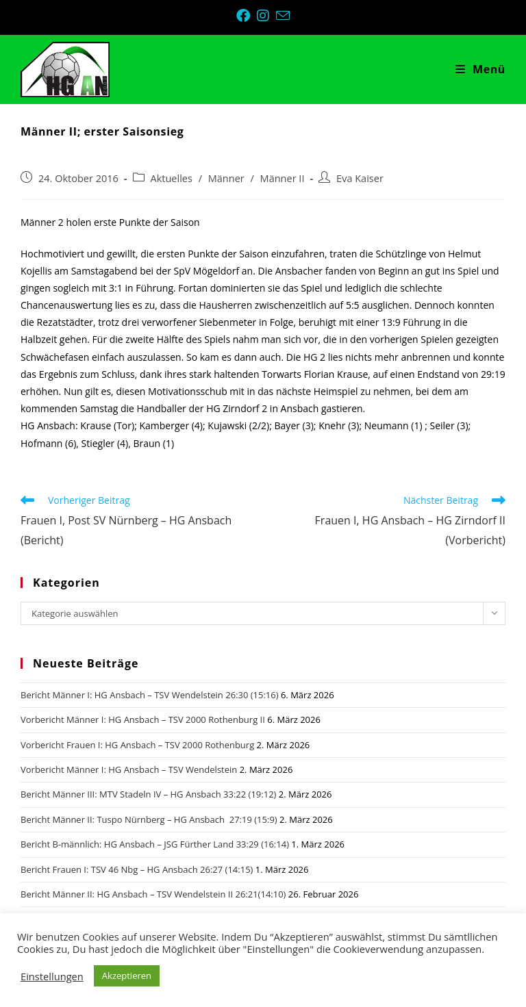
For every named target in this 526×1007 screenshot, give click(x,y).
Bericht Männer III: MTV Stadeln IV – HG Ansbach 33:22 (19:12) (148, 794)
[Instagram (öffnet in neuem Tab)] (266, 16)
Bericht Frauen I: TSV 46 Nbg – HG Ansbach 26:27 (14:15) (137, 869)
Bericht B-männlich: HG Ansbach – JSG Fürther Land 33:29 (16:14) (155, 844)
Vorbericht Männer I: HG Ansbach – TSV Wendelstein (129, 769)
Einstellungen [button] (52, 976)
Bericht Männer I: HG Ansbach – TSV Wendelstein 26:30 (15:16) (150, 695)
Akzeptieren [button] (126, 975)
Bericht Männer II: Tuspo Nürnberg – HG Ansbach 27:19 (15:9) (149, 819)
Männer (226, 178)
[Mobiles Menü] (480, 69)
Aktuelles (171, 178)
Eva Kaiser (360, 178)
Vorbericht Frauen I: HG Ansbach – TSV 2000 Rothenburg (137, 745)
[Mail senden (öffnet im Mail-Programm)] (283, 15)
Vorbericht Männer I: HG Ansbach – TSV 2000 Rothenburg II (143, 719)
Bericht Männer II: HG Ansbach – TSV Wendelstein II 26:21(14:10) (153, 894)
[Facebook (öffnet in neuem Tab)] (246, 16)
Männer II (282, 178)
